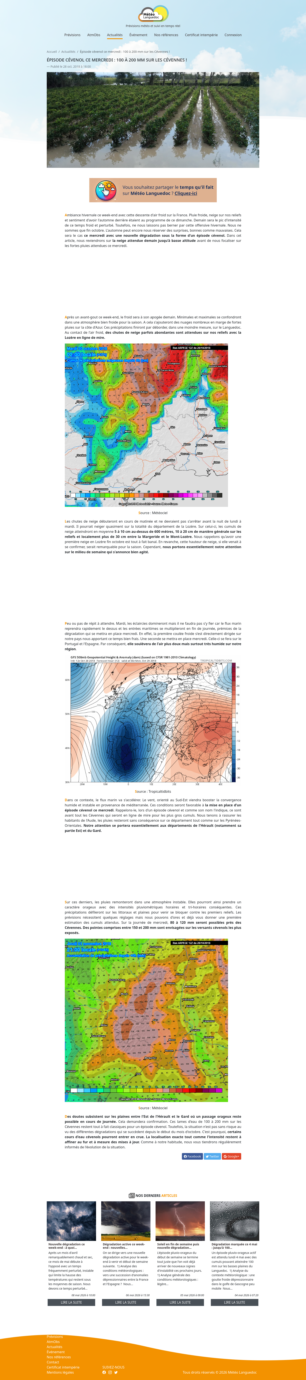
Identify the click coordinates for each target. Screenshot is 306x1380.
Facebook (192, 1156)
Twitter (212, 1156)
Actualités (115, 35)
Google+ (231, 1156)
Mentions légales (60, 1372)
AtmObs (93, 35)
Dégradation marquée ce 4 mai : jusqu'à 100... (234, 1246)
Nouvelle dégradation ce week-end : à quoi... (66, 1246)
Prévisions (72, 35)
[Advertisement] (153, 281)
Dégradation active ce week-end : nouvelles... (124, 1246)
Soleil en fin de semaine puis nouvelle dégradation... (178, 1246)
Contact (53, 1362)
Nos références (166, 35)
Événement (138, 35)
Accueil (52, 52)
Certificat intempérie (201, 35)
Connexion (233, 35)
